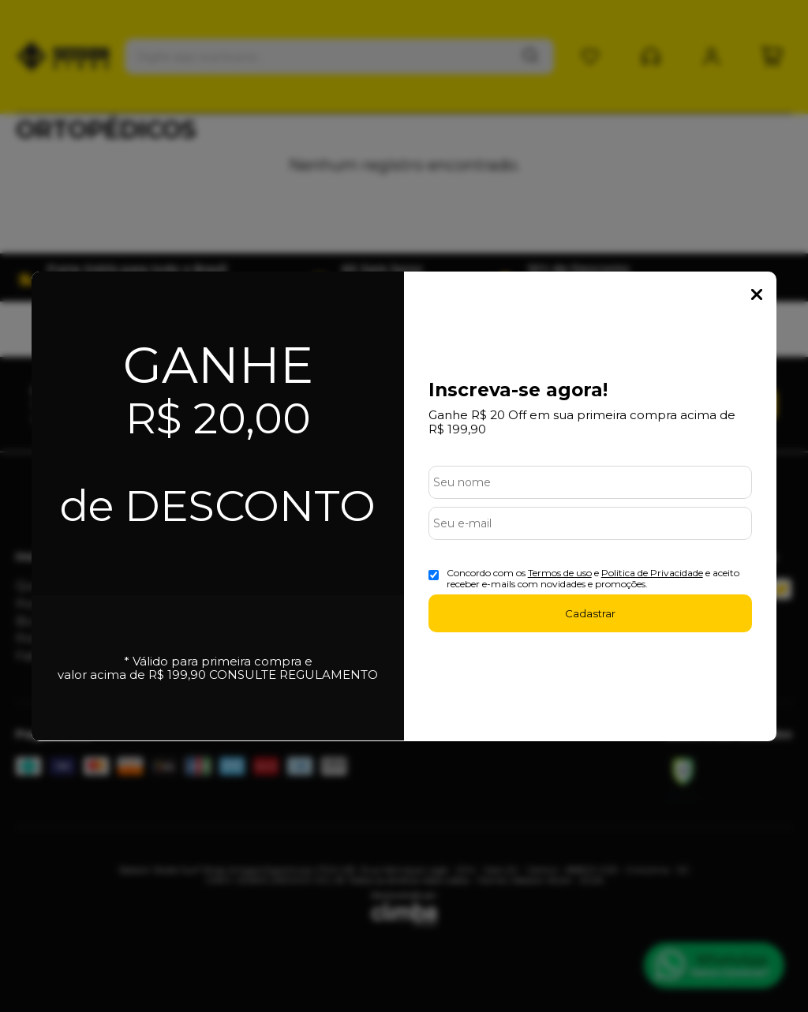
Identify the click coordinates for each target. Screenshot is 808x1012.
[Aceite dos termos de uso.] (433, 575)
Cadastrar (590, 613)
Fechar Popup (757, 294)
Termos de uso (560, 573)
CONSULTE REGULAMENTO (293, 674)
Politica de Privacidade (652, 573)
